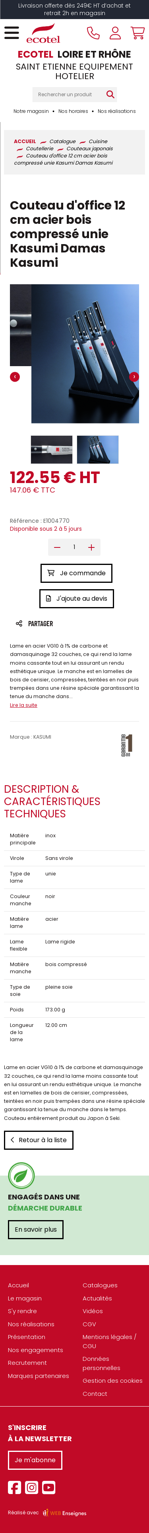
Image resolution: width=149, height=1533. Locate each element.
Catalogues (100, 1285)
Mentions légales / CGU (110, 1341)
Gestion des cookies (113, 1380)
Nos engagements (35, 1350)
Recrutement (27, 1362)
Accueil (18, 1285)
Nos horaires (73, 111)
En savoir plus (36, 1229)
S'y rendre (22, 1311)
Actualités (97, 1298)
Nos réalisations (117, 111)
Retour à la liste (39, 1140)
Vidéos (93, 1311)
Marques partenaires (38, 1376)
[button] (52, 449)
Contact (95, 1393)
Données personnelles (101, 1363)
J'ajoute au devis (76, 598)
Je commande (76, 573)
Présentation (26, 1337)
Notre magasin (31, 111)
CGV (89, 1324)
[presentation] (15, 377)
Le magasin (25, 1298)
